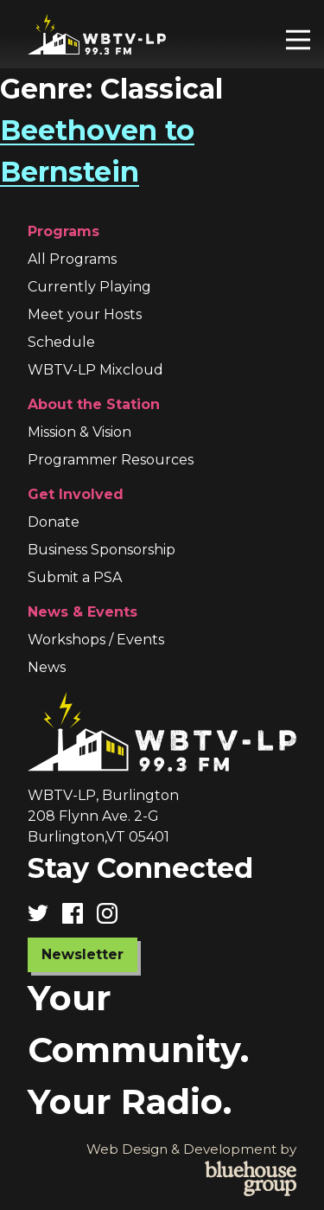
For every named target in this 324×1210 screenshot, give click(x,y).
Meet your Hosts (85, 314)
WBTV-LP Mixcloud (95, 370)
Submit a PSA (75, 577)
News (47, 667)
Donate (53, 522)
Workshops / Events (96, 639)
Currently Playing (89, 286)
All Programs (72, 259)
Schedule (61, 342)
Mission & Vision (79, 432)
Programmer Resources (111, 459)
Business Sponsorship (101, 549)
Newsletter (82, 954)
